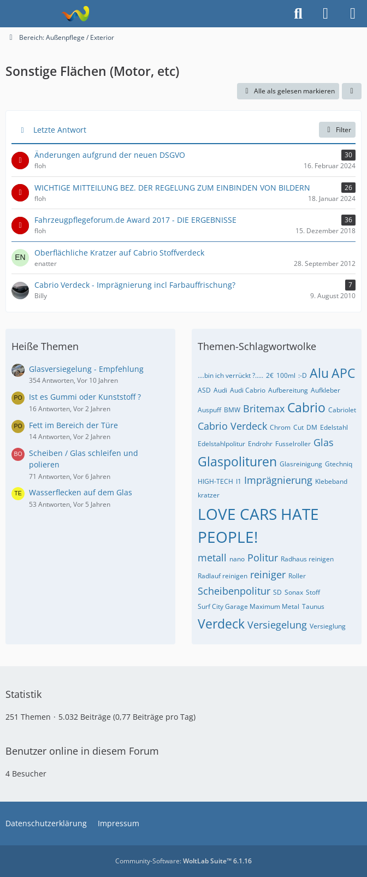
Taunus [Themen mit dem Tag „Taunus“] (313, 606)
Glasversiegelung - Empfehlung (86, 369)
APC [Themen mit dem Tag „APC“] (343, 373)
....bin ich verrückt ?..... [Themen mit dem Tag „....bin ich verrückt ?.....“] (230, 375)
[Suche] (298, 14)
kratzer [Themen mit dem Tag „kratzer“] (209, 495)
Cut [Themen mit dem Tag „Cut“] (298, 427)
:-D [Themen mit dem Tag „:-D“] (302, 375)
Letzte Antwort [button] (59, 130)
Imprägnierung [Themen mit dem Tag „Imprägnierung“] (278, 480)
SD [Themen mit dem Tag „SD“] (277, 592)
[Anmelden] (325, 13)
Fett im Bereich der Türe (73, 425)
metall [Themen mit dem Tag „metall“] (212, 557)
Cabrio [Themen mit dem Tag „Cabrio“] (306, 407)
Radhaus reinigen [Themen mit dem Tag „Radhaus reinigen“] (307, 559)
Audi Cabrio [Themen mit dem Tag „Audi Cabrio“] (247, 390)
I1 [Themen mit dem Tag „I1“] (238, 481)
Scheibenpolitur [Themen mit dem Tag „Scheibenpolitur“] (234, 590)
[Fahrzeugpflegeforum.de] (75, 14)
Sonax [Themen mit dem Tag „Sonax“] (294, 592)
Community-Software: (183, 861)
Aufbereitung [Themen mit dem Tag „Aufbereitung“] (288, 390)
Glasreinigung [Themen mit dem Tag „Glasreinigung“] (301, 464)
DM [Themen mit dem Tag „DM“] (311, 427)
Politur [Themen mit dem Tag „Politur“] (262, 557)
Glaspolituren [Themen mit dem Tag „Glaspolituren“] (237, 461)
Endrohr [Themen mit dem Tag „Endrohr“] (260, 443)
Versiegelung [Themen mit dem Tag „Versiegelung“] (277, 624)
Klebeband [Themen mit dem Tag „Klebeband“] (331, 481)
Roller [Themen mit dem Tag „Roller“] (297, 575)
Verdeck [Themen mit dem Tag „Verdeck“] (221, 623)
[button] (352, 91)
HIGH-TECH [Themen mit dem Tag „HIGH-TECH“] (215, 481)
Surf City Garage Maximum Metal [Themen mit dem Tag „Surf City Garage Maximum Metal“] (248, 606)
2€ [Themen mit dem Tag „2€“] (270, 375)
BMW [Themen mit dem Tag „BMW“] (232, 409)
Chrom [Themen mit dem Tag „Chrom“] (280, 427)
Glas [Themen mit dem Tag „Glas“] (323, 442)
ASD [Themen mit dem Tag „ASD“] (204, 390)
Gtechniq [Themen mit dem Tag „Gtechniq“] (338, 464)
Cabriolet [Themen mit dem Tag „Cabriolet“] (342, 409)
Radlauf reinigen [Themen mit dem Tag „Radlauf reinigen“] (222, 575)
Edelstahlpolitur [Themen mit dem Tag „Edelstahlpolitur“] (221, 443)
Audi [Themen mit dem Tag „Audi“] (220, 390)
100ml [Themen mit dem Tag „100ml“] (285, 375)
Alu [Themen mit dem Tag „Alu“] (319, 373)
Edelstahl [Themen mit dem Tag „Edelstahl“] (334, 427)
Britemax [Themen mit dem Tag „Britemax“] (264, 408)
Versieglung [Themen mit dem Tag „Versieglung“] (328, 626)
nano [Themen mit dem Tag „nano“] (237, 559)
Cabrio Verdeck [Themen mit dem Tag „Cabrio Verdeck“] (232, 425)
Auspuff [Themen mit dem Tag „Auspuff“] (209, 409)
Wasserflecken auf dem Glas (80, 492)
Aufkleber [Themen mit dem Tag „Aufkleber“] (325, 390)
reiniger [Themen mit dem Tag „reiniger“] (268, 574)
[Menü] (353, 14)
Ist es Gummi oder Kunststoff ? (85, 397)
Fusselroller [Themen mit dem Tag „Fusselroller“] (293, 443)
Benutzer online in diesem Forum (82, 750)
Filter (337, 129)
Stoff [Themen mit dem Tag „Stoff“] (313, 592)
